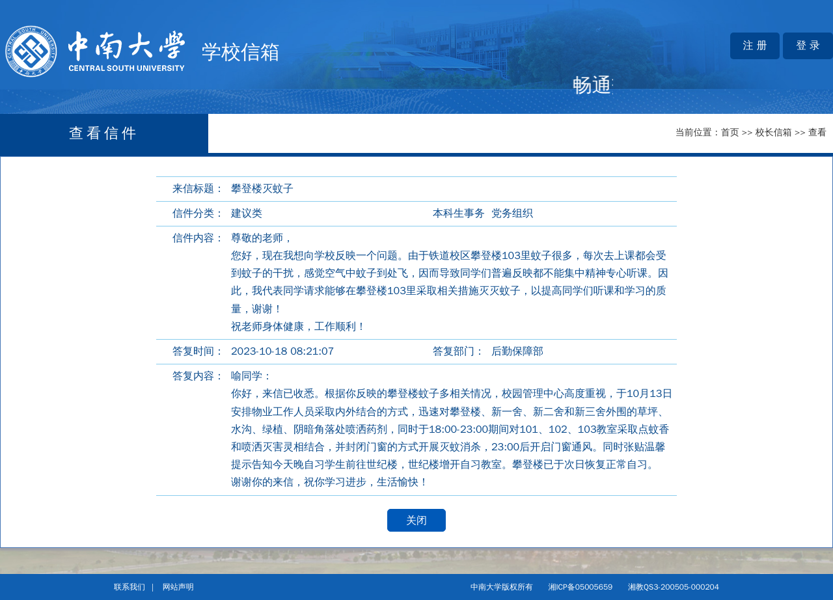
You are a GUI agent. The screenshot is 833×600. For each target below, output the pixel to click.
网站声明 (178, 587)
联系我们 (129, 587)
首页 (730, 132)
